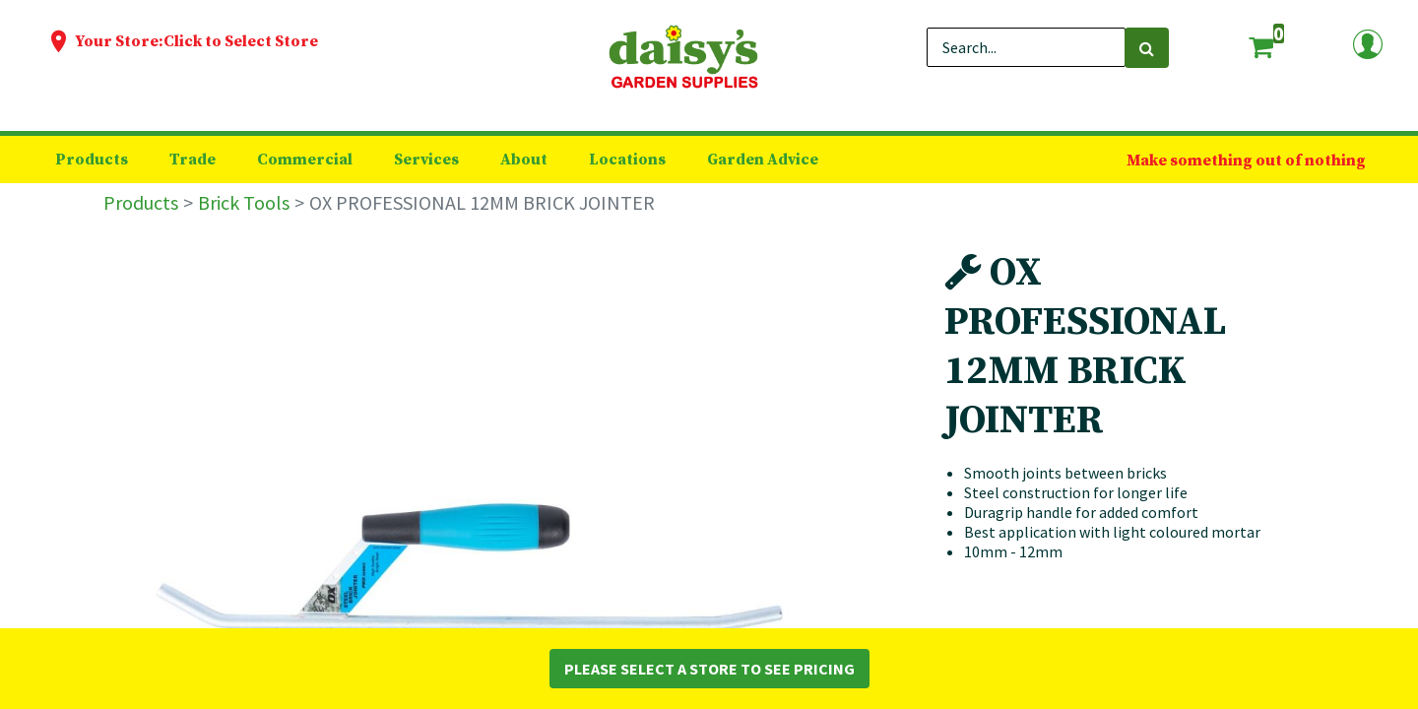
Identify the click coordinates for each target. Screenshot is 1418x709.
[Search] (1147, 48)
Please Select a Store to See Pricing (709, 668)
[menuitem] (91, 159)
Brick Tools (244, 202)
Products (140, 202)
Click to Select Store (240, 41)
